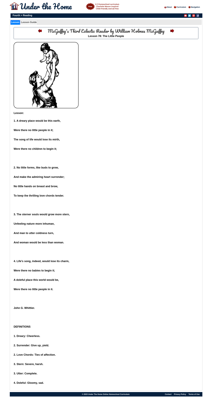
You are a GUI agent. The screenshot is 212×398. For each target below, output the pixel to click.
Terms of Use (194, 394)
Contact (168, 394)
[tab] (15, 22)
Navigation (194, 7)
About (168, 7)
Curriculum (180, 7)
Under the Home (70, 6)
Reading (27, 15)
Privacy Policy (180, 394)
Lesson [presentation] (15, 22)
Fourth (16, 15)
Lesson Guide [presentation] (29, 22)
